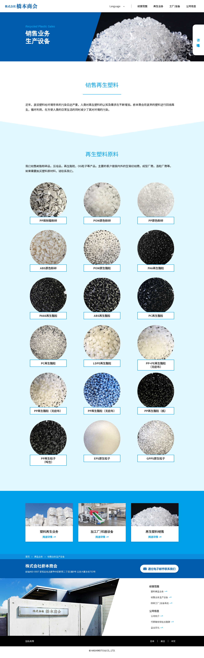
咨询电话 (198, 39)
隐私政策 (29, 641)
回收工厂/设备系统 (160, 603)
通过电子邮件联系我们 (162, 569)
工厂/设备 (174, 6)
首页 (27, 556)
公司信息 (191, 6)
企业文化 (155, 627)
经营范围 (142, 6)
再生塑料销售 (155, 534)
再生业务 (158, 6)
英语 (163, 641)
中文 (173, 641)
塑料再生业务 (49, 534)
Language (115, 6)
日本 (152, 641)
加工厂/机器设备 (102, 534)
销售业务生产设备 (159, 597)
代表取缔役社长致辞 (160, 621)
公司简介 (155, 615)
